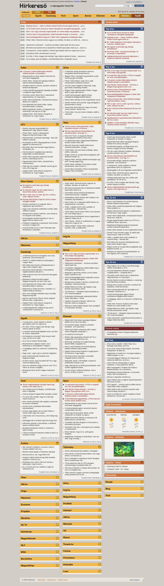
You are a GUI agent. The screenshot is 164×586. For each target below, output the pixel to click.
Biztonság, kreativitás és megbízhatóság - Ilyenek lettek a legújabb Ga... (80, 343)
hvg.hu (66, 236)
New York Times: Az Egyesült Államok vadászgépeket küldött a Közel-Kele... (79, 137)
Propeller (25, 511)
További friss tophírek (134, 61)
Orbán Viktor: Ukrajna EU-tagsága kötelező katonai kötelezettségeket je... (38, 82)
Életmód (100, 16)
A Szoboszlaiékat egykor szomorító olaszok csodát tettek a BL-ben (81, 409)
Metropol (67, 524)
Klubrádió (68, 564)
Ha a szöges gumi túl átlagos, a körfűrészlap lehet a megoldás (49, 59)
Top (49, 12)
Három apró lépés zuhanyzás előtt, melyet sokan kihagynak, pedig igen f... (80, 330)
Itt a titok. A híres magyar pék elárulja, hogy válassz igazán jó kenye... (52, 56)
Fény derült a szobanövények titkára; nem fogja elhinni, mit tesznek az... (82, 455)
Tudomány (68, 447)
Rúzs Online (27, 181)
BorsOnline (26, 559)
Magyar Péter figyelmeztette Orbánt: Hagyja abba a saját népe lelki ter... (81, 91)
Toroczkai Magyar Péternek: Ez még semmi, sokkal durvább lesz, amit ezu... (123, 359)
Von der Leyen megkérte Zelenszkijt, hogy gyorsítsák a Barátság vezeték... (80, 86)
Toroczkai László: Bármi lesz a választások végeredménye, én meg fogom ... (123, 276)
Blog (108, 489)
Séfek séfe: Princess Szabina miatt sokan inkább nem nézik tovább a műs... (122, 305)
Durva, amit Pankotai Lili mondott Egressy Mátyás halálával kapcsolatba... (122, 202)
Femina (66, 551)
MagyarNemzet (28, 538)
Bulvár (88, 16)
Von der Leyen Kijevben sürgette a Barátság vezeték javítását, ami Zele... (123, 152)
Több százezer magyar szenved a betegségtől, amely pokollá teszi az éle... (82, 474)
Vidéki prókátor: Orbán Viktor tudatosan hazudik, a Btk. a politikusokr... (79, 227)
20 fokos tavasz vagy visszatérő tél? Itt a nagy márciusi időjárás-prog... (40, 362)
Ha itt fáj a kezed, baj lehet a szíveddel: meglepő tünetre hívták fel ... (79, 357)
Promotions (69, 558)
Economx (25, 505)
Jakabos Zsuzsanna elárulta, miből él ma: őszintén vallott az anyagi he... (80, 302)
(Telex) (82, 34)
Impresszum (51, 580)
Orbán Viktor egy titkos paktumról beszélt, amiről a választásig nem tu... (38, 158)
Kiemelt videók (112, 328)
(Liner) (83, 26)
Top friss (110, 29)
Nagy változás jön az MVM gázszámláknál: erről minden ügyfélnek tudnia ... (82, 366)
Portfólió (67, 504)
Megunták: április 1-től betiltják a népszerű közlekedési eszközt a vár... (80, 362)
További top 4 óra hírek (133, 192)
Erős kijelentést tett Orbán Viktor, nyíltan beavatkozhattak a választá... (37, 105)
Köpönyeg (111, 466)
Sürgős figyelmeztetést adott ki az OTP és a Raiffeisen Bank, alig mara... (123, 221)
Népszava (25, 245)
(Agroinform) (82, 56)
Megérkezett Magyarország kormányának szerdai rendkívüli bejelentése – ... (122, 226)
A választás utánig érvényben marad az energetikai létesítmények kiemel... (79, 72)
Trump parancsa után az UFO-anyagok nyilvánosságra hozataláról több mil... (79, 464)
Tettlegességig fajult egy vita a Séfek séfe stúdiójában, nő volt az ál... (122, 179)
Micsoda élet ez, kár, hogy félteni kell (36, 455)
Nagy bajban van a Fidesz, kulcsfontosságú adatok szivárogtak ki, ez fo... (123, 267)
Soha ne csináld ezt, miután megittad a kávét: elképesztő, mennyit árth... (124, 395)
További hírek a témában (48, 472)
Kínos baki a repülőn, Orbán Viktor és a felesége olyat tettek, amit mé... (121, 345)
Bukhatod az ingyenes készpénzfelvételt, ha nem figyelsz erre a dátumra (123, 252)
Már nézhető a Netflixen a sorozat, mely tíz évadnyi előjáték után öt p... (38, 448)
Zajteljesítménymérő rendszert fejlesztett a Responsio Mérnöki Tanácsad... (122, 57)
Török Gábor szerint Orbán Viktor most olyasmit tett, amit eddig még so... (82, 213)
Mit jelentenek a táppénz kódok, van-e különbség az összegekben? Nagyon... (37, 345)
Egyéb (38, 16)
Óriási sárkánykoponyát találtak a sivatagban (81, 451)
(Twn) (83, 31)
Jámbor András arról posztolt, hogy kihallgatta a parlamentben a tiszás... (82, 103)
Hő (122, 469)
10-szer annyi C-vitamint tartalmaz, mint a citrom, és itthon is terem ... (80, 371)
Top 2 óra (110, 67)
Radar (126, 469)
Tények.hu (68, 544)
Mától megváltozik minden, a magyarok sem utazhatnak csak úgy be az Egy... (39, 110)
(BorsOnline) (76, 45)
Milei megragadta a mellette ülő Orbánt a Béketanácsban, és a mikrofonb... (122, 368)
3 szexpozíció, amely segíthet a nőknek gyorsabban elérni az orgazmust (53, 51)
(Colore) (82, 50)
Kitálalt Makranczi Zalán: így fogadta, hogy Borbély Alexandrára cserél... (123, 309)
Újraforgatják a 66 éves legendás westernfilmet (124, 170)
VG (64, 531)
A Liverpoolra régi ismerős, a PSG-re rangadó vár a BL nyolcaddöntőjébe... (124, 76)
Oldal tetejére (135, 580)
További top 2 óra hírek (133, 128)
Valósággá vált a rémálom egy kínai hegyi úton (40, 420)
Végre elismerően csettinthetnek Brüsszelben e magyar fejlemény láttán (124, 319)
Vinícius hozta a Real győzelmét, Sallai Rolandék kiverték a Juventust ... (53, 34)
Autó (113, 16)
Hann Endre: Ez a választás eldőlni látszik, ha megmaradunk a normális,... (82, 203)
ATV (23, 125)
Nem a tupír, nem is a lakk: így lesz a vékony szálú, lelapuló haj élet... (123, 105)
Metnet (125, 466)
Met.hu (118, 466)
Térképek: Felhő (113, 469)
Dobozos (26, 12)
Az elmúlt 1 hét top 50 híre (132, 399)
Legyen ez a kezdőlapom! (134, 2)
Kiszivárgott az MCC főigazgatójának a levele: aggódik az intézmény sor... (39, 143)
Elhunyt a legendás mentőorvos (118, 377)
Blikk (23, 552)
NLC (23, 545)
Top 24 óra (111, 262)
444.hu (24, 238)
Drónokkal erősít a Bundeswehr (38, 53)
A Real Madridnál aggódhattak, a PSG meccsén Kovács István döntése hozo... (82, 400)
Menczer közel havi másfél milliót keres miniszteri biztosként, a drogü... (79, 146)
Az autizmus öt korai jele (74, 334)
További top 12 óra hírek (133, 257)
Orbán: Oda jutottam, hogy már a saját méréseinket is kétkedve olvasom (79, 82)
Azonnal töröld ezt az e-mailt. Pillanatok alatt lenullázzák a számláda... (39, 229)
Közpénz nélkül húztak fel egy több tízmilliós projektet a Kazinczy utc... (39, 458)
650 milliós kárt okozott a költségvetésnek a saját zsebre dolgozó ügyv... (123, 243)
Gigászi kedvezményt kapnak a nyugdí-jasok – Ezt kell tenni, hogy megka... (124, 212)
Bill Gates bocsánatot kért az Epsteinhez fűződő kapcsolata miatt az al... (53, 48)
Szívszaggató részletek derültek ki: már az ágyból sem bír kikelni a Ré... (38, 219)
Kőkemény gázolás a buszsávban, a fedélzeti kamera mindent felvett (39, 424)
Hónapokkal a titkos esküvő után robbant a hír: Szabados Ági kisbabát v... (82, 198)
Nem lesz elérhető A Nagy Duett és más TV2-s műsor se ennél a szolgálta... (40, 366)
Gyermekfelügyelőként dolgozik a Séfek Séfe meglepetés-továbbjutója (52, 37)
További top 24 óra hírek (133, 323)
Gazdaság (51, 16)
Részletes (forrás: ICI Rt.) (131, 432)
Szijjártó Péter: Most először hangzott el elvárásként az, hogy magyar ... (37, 115)
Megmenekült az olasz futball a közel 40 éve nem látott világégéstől (39, 77)
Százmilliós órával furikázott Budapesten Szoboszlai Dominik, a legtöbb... (80, 194)
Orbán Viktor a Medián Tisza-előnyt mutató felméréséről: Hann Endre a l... (80, 165)
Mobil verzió (62, 580)
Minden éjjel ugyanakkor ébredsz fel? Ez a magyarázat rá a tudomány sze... (80, 338)
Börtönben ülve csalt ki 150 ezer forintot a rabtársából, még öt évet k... (38, 463)
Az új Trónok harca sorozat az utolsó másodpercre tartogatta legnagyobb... (54, 29)
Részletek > (77, 1)
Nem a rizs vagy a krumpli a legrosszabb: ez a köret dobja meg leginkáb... (53, 31)
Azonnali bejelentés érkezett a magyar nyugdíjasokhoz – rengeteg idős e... (121, 272)
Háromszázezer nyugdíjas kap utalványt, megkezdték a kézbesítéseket (38, 153)
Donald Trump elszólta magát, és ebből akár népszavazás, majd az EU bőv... (123, 234)
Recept (109, 482)
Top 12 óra (111, 198)
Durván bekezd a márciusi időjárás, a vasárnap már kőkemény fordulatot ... (124, 281)
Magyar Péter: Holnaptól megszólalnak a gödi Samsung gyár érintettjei (81, 77)
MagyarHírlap (27, 566)
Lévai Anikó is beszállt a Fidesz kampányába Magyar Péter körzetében (81, 170)
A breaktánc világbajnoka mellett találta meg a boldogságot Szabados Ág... (82, 269)
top (56, 313)
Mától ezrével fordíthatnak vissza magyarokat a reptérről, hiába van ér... (82, 217)
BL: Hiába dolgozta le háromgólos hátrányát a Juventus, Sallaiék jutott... (124, 43)
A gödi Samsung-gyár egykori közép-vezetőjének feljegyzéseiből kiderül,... (121, 295)
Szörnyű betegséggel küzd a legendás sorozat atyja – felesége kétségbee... (82, 278)
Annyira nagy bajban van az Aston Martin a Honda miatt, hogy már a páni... (38, 412)
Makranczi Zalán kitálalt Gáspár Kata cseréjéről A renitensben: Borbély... (82, 307)
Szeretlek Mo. (69, 179)
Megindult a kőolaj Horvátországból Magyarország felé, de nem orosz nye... (37, 280)
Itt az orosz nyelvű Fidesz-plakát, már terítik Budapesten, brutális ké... (123, 349)
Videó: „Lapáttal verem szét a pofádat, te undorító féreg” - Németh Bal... (122, 238)
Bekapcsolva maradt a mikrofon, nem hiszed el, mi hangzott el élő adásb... (40, 214)
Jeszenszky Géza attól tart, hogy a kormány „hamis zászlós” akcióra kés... (81, 108)
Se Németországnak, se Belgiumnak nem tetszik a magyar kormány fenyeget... (122, 147)
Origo (24, 491)
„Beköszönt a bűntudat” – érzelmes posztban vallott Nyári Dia (49, 45)
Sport (75, 16)
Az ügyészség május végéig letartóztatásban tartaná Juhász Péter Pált (81, 141)
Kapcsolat (41, 580)
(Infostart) (53, 53)
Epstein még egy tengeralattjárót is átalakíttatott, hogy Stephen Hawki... (36, 129)
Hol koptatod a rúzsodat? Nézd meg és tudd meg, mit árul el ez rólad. (39, 337)
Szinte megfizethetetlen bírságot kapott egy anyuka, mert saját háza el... (123, 188)
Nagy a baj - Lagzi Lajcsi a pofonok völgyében (40, 353)
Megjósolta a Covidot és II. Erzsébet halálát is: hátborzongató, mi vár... (124, 354)
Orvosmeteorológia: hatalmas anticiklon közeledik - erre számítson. (121, 162)
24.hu (66, 68)
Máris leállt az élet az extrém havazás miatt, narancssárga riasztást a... (123, 390)
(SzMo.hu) (85, 40)
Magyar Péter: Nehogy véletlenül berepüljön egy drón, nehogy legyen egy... (82, 160)
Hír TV (24, 525)
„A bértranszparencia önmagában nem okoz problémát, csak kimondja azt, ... (39, 257)
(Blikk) (80, 37)
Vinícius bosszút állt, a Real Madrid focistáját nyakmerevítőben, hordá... (123, 100)
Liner (65, 571)
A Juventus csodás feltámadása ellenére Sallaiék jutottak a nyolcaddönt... (122, 81)
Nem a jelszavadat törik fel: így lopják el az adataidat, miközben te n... (123, 290)
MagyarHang (69, 243)
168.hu (66, 517)
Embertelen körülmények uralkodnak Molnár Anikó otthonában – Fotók (81, 297)
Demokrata (26, 532)
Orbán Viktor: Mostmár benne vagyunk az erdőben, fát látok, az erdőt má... (54, 40)
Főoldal (26, 16)
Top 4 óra (110, 133)
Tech (63, 16)
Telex (23, 477)
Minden (125, 16)
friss (51, 313)
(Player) (75, 59)
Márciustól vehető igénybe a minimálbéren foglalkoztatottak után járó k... (38, 271)
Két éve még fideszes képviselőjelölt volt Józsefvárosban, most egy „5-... (122, 157)
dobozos (44, 313)
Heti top (109, 340)
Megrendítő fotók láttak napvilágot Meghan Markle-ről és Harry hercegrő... (123, 143)
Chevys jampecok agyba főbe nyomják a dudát (40, 394)
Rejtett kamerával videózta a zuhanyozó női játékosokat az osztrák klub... (81, 419)
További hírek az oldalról (48, 119)
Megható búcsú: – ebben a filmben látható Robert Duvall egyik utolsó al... (53, 26)
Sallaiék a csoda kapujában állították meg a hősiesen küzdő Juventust (123, 124)
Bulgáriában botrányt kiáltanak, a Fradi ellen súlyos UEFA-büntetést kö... (123, 373)
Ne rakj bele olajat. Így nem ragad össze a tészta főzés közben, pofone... (122, 114)
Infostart (67, 510)
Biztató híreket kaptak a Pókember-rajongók (39, 452)
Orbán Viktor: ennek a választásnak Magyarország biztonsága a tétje (36, 134)
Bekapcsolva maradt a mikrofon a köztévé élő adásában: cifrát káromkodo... (124, 286)
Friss (38, 12)
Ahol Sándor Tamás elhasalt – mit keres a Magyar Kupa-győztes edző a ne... (122, 86)
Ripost (66, 537)
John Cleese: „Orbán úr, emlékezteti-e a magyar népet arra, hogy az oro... (82, 222)
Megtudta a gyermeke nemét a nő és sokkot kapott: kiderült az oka (81, 274)
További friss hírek (92, 62)
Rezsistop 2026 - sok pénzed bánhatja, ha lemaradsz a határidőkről (122, 52)
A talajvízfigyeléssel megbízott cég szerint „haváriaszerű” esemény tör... (38, 309)
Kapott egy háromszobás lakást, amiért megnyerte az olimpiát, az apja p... (121, 138)
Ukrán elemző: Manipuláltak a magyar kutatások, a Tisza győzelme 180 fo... (121, 364)
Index (23, 68)
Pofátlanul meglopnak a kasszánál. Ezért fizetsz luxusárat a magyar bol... (40, 224)
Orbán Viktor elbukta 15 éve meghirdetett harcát (125, 230)
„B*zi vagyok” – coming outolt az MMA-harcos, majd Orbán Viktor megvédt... (124, 385)
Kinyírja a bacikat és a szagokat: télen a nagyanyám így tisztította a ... (37, 205)
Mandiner (25, 518)
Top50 (138, 16)
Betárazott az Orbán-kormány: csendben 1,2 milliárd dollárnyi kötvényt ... (39, 290)
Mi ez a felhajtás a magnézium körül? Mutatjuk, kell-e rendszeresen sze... (82, 459)
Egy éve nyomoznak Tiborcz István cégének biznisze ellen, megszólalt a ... (39, 299)
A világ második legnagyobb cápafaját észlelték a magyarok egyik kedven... (40, 91)
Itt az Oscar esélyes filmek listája (35, 341)
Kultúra (24, 443)
